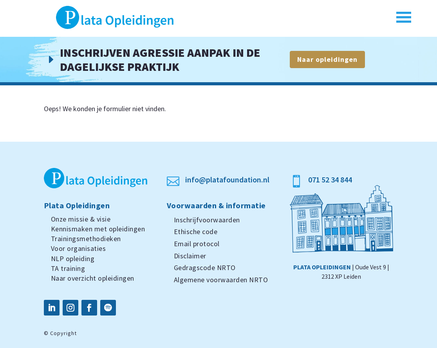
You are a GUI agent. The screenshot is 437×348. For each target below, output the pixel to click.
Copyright (63, 333)
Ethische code (196, 231)
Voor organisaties (78, 248)
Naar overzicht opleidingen (92, 278)
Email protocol (197, 243)
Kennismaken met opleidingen (98, 228)
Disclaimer (190, 255)
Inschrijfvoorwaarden (207, 219)
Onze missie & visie (81, 219)
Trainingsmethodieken (86, 238)
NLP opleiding (73, 258)
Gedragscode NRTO (205, 267)
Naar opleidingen (327, 59)
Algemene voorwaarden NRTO (221, 279)
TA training (68, 268)
